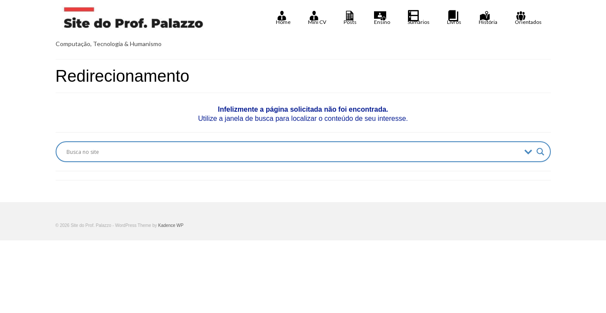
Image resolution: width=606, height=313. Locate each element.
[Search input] (293, 152)
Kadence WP (170, 225)
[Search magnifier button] (540, 152)
